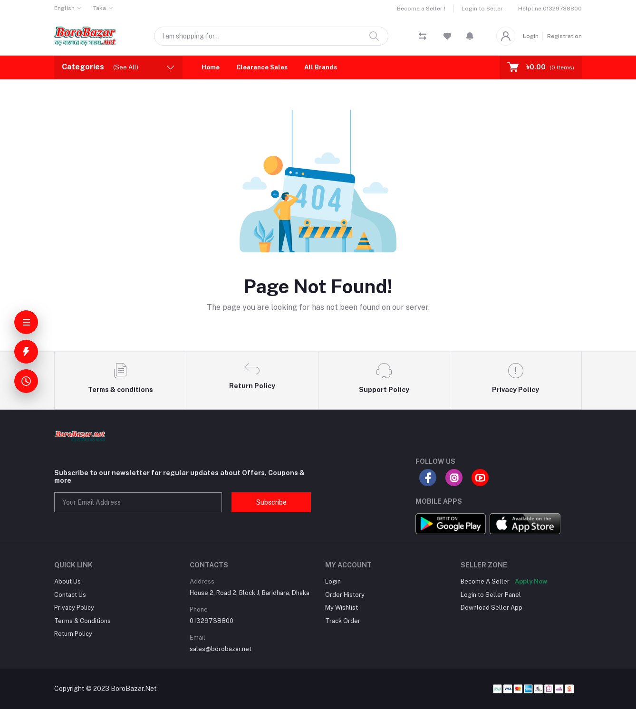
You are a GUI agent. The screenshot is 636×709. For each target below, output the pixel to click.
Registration (564, 36)
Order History (345, 594)
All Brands (320, 67)
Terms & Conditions (82, 620)
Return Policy (73, 633)
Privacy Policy (74, 607)
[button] (469, 36)
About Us (67, 581)
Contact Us (70, 594)
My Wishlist (341, 607)
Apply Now (531, 581)
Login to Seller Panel (491, 594)
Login (531, 36)
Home (211, 67)
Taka (99, 8)
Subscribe (271, 502)
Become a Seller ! (421, 8)
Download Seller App (491, 607)
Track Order (342, 620)
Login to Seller (482, 8)
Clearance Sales (262, 67)
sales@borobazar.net (220, 648)
